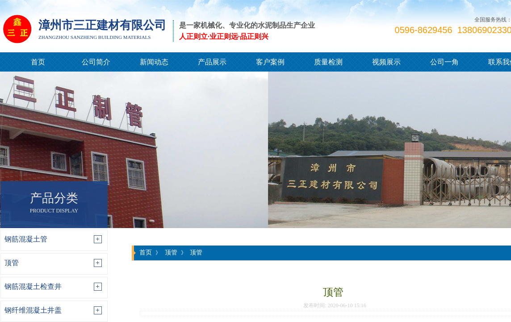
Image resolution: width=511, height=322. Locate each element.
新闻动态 (154, 62)
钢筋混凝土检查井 (33, 286)
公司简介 (96, 62)
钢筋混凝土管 (25, 239)
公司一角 (444, 62)
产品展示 (212, 62)
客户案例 (270, 62)
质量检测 (328, 62)
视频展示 (386, 62)
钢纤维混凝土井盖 (33, 310)
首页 (38, 62)
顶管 (11, 263)
